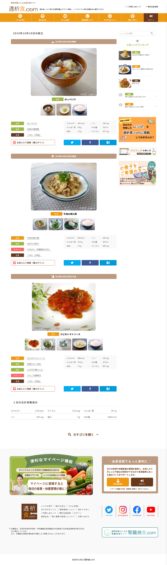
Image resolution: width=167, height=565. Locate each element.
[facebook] (90, 142)
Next (118, 82)
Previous (9, 82)
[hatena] (108, 142)
